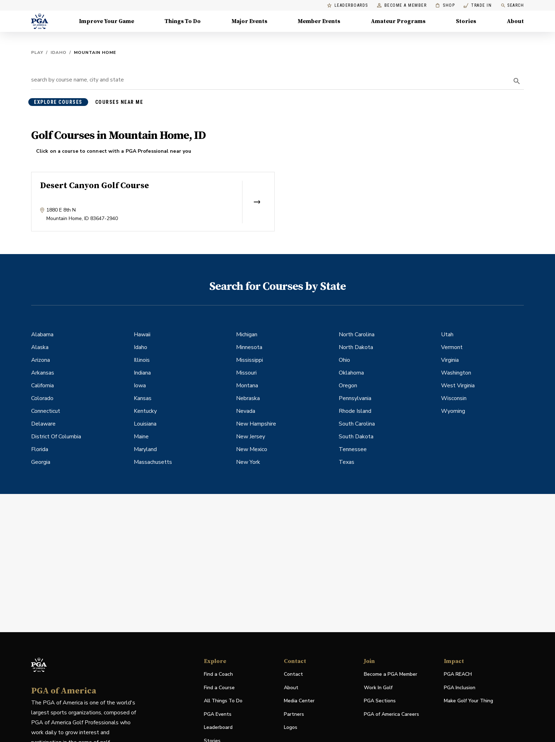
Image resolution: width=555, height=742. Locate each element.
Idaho (59, 52)
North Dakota (356, 347)
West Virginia (458, 385)
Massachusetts (153, 462)
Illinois (142, 360)
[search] (517, 81)
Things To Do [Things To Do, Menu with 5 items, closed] (183, 21)
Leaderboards (347, 5)
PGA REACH (458, 674)
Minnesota (249, 347)
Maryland (145, 449)
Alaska (39, 347)
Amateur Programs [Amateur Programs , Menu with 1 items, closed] (398, 21)
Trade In (478, 5)
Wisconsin (454, 398)
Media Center (299, 701)
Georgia (40, 462)
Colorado (42, 398)
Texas (346, 462)
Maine (141, 436)
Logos (290, 727)
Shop (445, 5)
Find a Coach (218, 674)
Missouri (246, 373)
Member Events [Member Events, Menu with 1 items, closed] (319, 21)
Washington (456, 373)
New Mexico (251, 449)
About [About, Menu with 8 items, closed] (515, 21)
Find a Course (219, 687)
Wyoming (453, 411)
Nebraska (248, 398)
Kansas (142, 398)
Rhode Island (355, 411)
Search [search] (512, 5)
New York (248, 462)
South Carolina (357, 424)
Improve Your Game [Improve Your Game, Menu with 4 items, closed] (106, 21)
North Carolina (356, 334)
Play (37, 52)
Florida (39, 449)
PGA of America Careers (391, 714)
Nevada (245, 411)
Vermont (452, 347)
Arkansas (42, 373)
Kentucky (145, 411)
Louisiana (145, 424)
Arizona (40, 360)
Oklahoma (351, 373)
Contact (293, 674)
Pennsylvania (355, 398)
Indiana (142, 373)
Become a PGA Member (390, 674)
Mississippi (249, 360)
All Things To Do (223, 700)
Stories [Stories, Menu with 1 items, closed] (466, 21)
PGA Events (217, 714)
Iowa (140, 385)
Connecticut (45, 411)
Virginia (450, 360)
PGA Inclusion (459, 687)
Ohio (344, 360)
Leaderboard (218, 727)
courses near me (119, 102)
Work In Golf (378, 687)
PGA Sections (380, 700)
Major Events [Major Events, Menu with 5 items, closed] (249, 21)
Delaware (43, 424)
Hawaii (142, 334)
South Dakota (356, 436)
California (42, 385)
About (291, 687)
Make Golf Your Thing (468, 701)
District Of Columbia (56, 436)
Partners (294, 714)
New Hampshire (256, 424)
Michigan (246, 334)
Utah (447, 334)
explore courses (58, 102)
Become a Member (402, 5)
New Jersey (250, 436)
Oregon (348, 385)
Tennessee (353, 449)
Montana (247, 385)
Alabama (42, 334)
